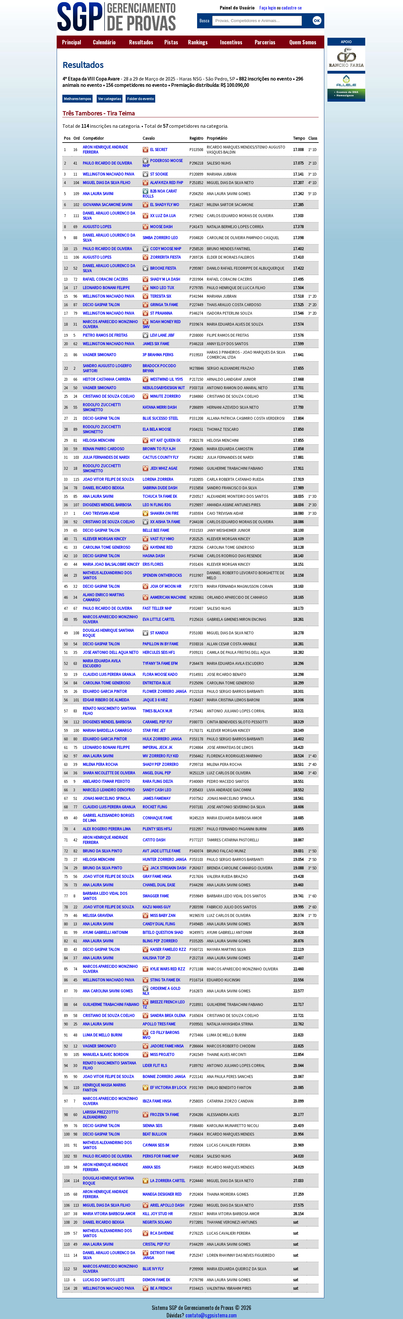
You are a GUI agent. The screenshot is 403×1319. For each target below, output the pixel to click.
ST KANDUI (159, 632)
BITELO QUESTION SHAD (163, 932)
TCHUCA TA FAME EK (160, 496)
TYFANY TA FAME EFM (160, 663)
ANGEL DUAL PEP (157, 772)
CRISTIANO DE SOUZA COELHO (109, 396)
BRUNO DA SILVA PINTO (102, 850)
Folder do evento (140, 98)
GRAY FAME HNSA (157, 876)
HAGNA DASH (154, 555)
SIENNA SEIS (152, 1125)
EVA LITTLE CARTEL (159, 619)
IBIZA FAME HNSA (157, 1100)
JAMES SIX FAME (156, 343)
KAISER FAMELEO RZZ (168, 949)
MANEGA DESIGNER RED (162, 1194)
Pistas (171, 42)
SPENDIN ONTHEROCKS (162, 575)
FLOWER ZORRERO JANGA (164, 691)
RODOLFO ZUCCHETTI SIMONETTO (102, 407)
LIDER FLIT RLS (155, 1065)
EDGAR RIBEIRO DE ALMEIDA (106, 699)
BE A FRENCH (161, 1288)
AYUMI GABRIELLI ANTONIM (105, 932)
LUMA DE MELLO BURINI (102, 1034)
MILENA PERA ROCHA (100, 764)
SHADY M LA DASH (165, 279)
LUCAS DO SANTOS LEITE (103, 1279)
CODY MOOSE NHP (165, 248)
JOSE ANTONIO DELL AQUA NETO (111, 652)
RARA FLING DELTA (158, 781)
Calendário (104, 42)
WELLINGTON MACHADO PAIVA (108, 174)
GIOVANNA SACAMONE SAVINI (107, 204)
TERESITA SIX (160, 296)
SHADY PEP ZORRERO (161, 764)
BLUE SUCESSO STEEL (160, 418)
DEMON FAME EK (156, 1279)
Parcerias (265, 42)
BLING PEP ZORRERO (160, 940)
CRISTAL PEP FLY (156, 1244)
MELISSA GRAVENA (98, 915)
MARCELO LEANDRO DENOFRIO (109, 789)
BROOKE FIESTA (163, 268)
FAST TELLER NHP (157, 608)
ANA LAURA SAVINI (98, 193)
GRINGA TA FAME (164, 304)
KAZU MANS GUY (156, 906)
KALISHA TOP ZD (157, 957)
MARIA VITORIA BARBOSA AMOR (109, 1213)
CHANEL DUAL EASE (159, 884)
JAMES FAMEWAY (156, 798)
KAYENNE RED (161, 547)
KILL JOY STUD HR (158, 1213)
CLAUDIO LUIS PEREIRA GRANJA (109, 674)
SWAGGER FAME (156, 895)
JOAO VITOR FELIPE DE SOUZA (108, 479)
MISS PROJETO (162, 1054)
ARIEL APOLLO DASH (167, 1205)
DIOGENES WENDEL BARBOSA (107, 504)
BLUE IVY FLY (153, 1268)
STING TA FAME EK (165, 979)
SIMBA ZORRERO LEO (160, 237)
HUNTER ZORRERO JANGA (164, 859)
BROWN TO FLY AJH (159, 448)
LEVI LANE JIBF (162, 335)
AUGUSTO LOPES (97, 226)
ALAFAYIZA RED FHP (166, 182)
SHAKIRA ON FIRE (164, 513)
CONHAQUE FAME (157, 817)
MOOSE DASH (161, 226)
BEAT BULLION (155, 1134)
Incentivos (231, 42)
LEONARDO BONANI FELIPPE (106, 287)
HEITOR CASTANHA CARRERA (107, 379)
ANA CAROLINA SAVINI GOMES (108, 990)
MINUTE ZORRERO (165, 396)
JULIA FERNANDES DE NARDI (106, 457)
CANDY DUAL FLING (159, 923)
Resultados (141, 42)
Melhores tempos (77, 98)
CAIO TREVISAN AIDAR (101, 513)
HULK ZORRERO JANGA (162, 738)
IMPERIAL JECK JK (157, 747)
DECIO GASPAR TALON (101, 304)
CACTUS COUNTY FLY (160, 457)
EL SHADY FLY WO (164, 204)
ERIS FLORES (153, 564)
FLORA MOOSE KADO (160, 674)
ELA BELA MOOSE (157, 429)
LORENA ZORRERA (158, 479)
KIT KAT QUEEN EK (165, 440)
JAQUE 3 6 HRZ (155, 699)
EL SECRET (158, 149)
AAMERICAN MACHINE (168, 597)
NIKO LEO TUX (162, 287)
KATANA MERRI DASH (160, 407)
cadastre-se (291, 7)
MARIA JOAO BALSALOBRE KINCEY (111, 564)
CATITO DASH (154, 839)
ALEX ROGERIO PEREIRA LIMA (107, 828)
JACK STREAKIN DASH (168, 867)
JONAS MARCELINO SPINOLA (106, 798)
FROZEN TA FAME (164, 1114)
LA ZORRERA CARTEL (167, 1180)
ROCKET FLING (155, 806)
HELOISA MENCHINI (99, 440)
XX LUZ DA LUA (163, 215)
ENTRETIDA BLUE (157, 682)
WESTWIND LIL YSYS (166, 379)
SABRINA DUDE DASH (160, 487)
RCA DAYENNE (161, 1233)
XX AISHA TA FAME (165, 521)
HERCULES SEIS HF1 (159, 652)
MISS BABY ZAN (162, 915)
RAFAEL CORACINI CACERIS (105, 279)
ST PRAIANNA (161, 313)
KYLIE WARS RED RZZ (167, 968)
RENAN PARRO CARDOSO (103, 448)
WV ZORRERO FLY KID (161, 755)
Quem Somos (302, 42)
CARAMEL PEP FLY (157, 721)
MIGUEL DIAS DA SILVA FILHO (106, 182)
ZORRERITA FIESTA (165, 257)
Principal (71, 42)
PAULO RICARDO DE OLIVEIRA (107, 163)
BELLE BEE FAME (156, 530)
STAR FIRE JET (154, 730)
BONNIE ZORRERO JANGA (164, 1076)
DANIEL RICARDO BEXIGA (103, 487)
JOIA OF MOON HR (165, 586)
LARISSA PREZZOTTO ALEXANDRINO (100, 1114)
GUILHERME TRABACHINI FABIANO (111, 1004)
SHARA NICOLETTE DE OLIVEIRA (109, 772)
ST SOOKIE (159, 174)
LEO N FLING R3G (157, 504)
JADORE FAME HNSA (167, 1045)
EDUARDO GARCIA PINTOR (105, 691)
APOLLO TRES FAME (159, 1023)
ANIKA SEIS (151, 1167)
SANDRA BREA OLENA (167, 1015)
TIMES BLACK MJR (157, 710)
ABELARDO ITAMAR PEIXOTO (106, 781)
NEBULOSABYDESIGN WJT (164, 387)
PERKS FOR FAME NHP (161, 1156)
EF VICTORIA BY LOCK (168, 1087)
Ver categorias (109, 98)
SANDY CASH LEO (157, 789)
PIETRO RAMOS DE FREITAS (105, 335)
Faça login (267, 7)
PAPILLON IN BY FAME (160, 643)
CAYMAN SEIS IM (156, 1145)
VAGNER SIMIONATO (99, 354)
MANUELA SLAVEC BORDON (105, 1054)
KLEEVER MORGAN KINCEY (104, 538)
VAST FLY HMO (162, 538)
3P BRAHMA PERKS (158, 354)
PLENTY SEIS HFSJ (157, 828)
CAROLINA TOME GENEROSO (106, 547)
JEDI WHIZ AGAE (163, 468)
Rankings (198, 42)
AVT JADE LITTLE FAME (161, 850)
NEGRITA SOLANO (157, 1222)
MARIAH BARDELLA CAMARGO (107, 730)
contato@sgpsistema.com (211, 1315)
